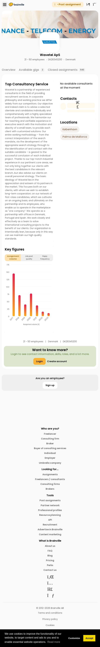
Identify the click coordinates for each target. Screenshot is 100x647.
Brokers (50, 488)
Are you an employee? (50, 378)
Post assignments (50, 500)
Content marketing (50, 534)
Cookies (50, 625)
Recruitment (50, 524)
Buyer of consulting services (50, 448)
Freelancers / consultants (50, 479)
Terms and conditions (50, 612)
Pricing (50, 560)
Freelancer (50, 433)
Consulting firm (50, 438)
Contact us (50, 570)
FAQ (50, 550)
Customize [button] (74, 638)
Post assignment (68, 4)
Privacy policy (50, 619)
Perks (50, 565)
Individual (50, 453)
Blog (50, 555)
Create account (57, 361)
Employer (50, 458)
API (50, 519)
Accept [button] (89, 638)
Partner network (50, 505)
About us (50, 546)
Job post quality (29, 257)
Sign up (50, 385)
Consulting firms (50, 484)
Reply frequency (45, 257)
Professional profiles (50, 510)
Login (39, 361)
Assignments (50, 474)
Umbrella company (50, 462)
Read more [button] (53, 642)
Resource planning (50, 515)
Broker (50, 443)
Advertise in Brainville (50, 529)
